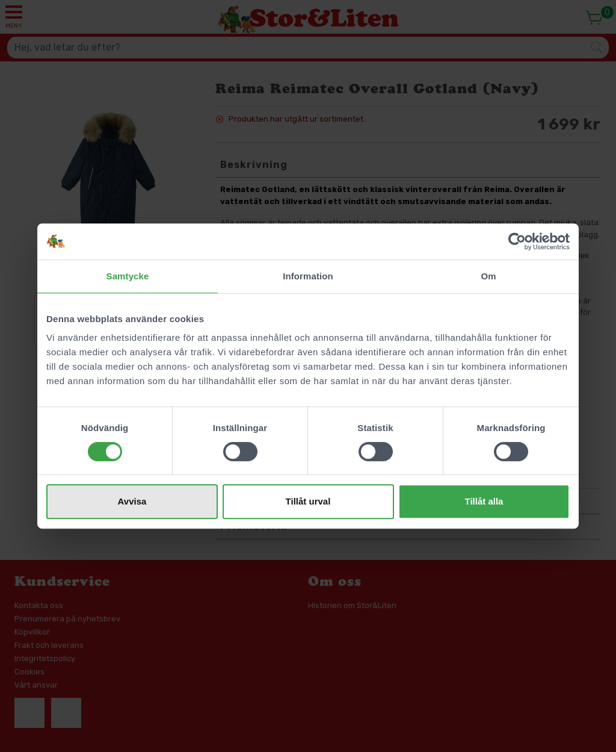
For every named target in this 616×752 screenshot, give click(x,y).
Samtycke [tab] (127, 276)
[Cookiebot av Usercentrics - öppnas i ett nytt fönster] (517, 241)
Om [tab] (488, 276)
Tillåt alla (484, 501)
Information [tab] (308, 276)
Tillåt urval (308, 501)
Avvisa (132, 501)
